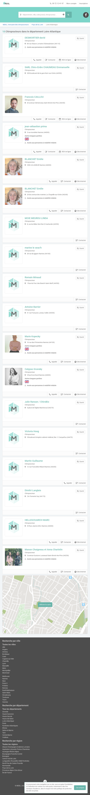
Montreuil (5, 673)
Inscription (83, 3)
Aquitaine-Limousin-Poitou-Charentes (16, 749)
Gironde (5, 712)
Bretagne (5, 756)
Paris (4, 723)
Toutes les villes (9, 644)
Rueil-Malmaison (8, 690)
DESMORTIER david (35, 37)
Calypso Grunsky (33, 369)
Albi (3, 647)
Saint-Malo (6, 693)
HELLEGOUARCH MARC (37, 520)
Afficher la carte (45, 605)
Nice (4, 681)
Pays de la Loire (8, 768)
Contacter (50, 60)
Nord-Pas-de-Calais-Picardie (12, 763)
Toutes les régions (10, 744)
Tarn (4, 733)
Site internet (80, 60)
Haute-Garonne (8, 714)
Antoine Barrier (33, 306)
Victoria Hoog (32, 431)
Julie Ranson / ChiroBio (37, 401)
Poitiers (5, 686)
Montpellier (6, 670)
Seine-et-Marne (7, 730)
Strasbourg (6, 695)
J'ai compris (80, 788)
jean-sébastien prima (36, 126)
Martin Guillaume (34, 460)
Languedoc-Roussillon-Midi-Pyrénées (15, 761)
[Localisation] (41, 15)
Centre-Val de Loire (9, 759)
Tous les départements (12, 709)
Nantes (5, 679)
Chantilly (5, 661)
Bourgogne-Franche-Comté (12, 754)
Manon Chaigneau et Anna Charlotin (43, 549)
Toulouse (5, 697)
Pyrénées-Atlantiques (10, 726)
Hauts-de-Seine (7, 719)
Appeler (37, 60)
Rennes (5, 688)
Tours (4, 700)
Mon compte (71, 3)
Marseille (5, 666)
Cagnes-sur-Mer (8, 659)
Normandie (6, 766)
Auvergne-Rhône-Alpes (10, 752)
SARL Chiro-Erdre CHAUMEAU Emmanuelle (47, 67)
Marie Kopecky (32, 336)
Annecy (5, 652)
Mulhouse (5, 676)
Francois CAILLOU (34, 96)
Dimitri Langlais (33, 490)
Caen (4, 656)
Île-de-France (7, 773)
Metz (4, 668)
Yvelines (5, 737)
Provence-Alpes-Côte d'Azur (12, 770)
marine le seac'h (33, 247)
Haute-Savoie (7, 716)
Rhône (4, 728)
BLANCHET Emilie (34, 159)
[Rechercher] (68, 15)
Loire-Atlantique (8, 721)
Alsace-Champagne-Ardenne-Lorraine (16, 747)
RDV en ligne (65, 60)
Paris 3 (4, 683)
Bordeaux (5, 654)
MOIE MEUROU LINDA (36, 218)
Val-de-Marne (7, 735)
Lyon (4, 663)
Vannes (5, 702)
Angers (5, 649)
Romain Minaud (33, 277)
